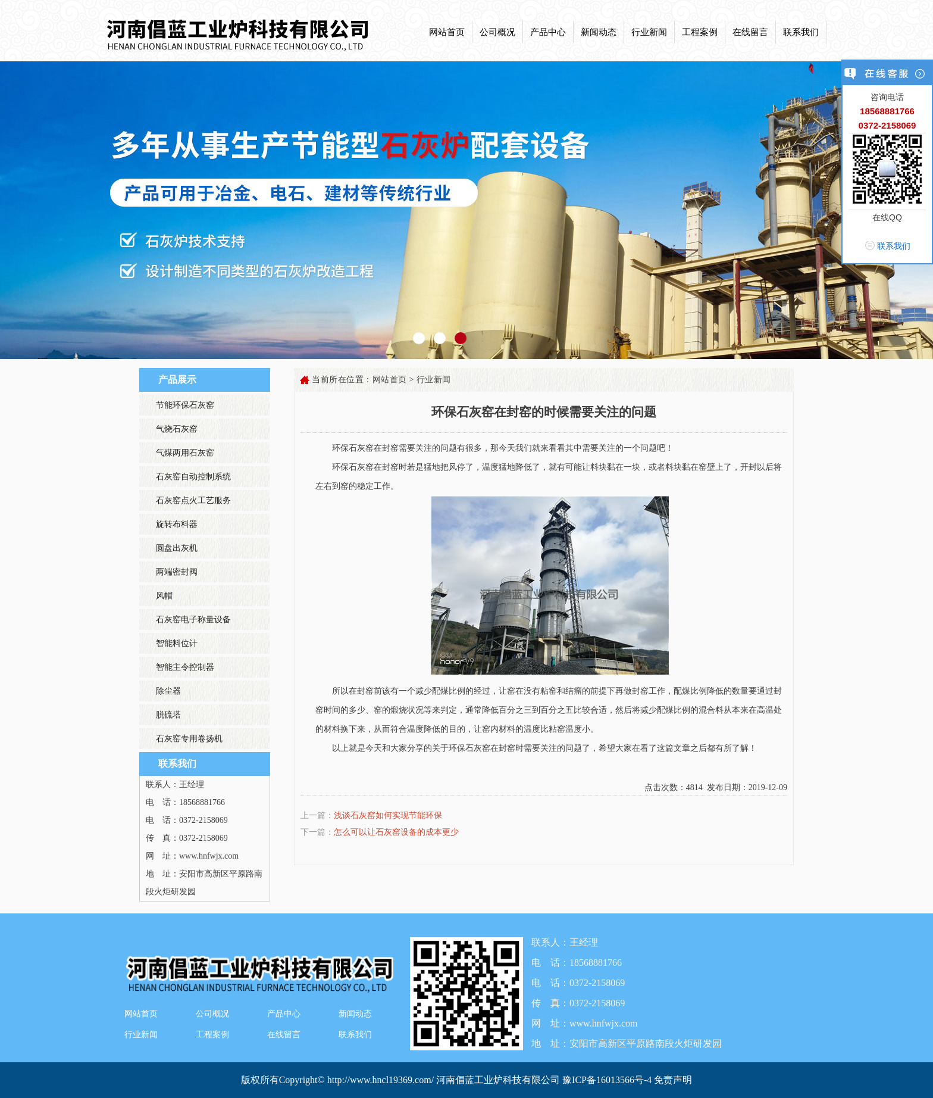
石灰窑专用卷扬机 (189, 738)
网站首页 (447, 32)
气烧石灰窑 (177, 429)
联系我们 (801, 32)
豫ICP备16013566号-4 (608, 1080)
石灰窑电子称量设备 (193, 619)
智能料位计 (177, 643)
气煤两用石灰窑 (185, 452)
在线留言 (750, 32)
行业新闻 (649, 32)
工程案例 (700, 32)
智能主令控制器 (185, 667)
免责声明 (673, 1080)
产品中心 (548, 32)
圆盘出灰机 (177, 548)
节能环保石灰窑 (185, 405)
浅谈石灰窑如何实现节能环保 (388, 815)
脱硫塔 (168, 714)
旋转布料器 (177, 524)
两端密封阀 (177, 571)
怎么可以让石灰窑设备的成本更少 (396, 832)
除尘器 (168, 691)
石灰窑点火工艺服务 (193, 500)
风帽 (164, 595)
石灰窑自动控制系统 (193, 476)
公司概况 (497, 32)
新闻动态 (598, 32)
